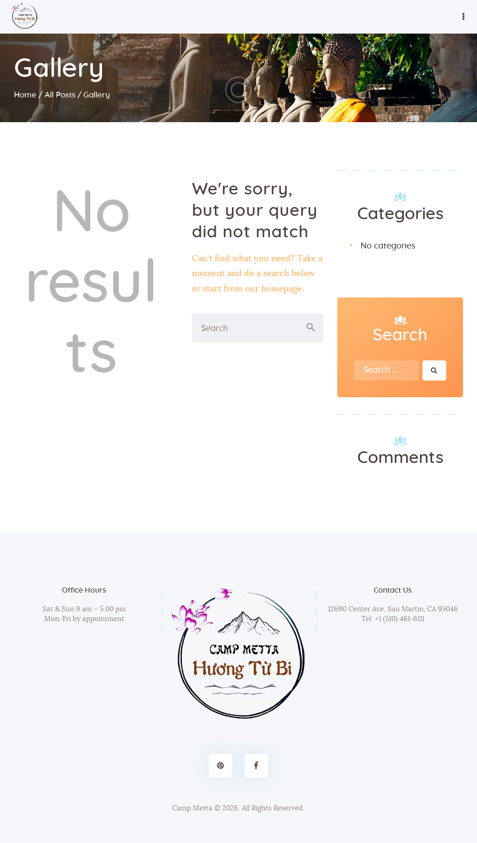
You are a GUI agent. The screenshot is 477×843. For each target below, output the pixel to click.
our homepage (273, 289)
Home (25, 95)
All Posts (60, 95)
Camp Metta (192, 808)
